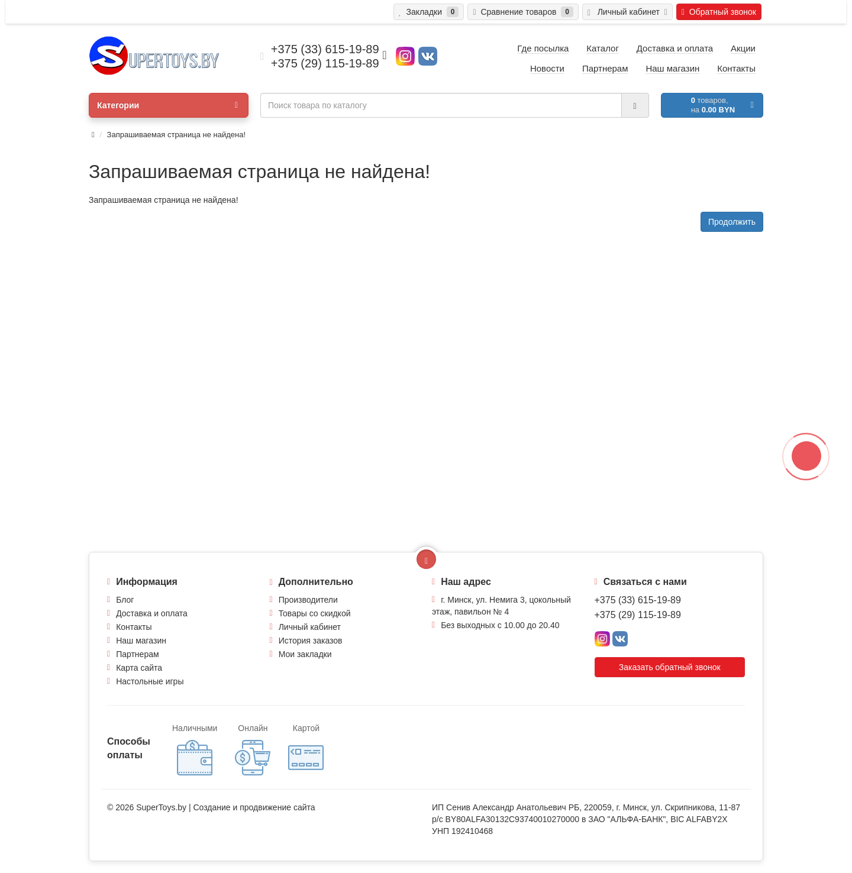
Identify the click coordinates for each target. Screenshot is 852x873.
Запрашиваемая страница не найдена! (176, 134)
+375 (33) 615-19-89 (638, 600)
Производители (308, 599)
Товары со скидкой (315, 613)
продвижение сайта (277, 807)
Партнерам (137, 654)
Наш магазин (141, 640)
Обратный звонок (719, 12)
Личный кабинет (310, 627)
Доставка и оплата (152, 613)
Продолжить (732, 222)
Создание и (216, 807)
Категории (167, 105)
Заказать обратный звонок (670, 667)
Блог (125, 599)
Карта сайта (139, 667)
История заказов (311, 640)
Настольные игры (149, 681)
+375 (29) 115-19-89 (638, 615)
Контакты (133, 627)
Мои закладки (305, 654)
